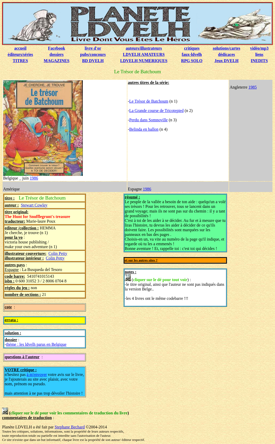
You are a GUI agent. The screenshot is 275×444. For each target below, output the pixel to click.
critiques (192, 48)
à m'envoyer (37, 374)
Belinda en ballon (144, 129)
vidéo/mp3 (259, 48)
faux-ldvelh (192, 54)
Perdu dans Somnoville (148, 120)
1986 (34, 178)
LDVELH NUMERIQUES (143, 60)
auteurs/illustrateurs (144, 48)
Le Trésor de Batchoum (148, 101)
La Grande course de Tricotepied (156, 110)
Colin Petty (58, 253)
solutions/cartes (226, 48)
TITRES (20, 60)
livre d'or (93, 48)
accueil (20, 48)
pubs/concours (93, 54)
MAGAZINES (57, 60)
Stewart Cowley (34, 205)
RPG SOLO (191, 60)
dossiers (57, 54)
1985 (253, 87)
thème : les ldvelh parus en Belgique (36, 344)
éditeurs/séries (20, 54)
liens (259, 54)
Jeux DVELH (227, 60)
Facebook (56, 48)
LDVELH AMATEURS (144, 54)
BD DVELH (93, 60)
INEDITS (259, 60)
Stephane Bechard (70, 427)
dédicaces (226, 54)
